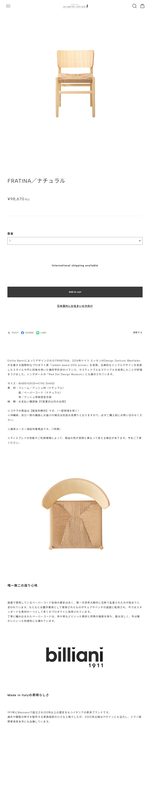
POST (13, 330)
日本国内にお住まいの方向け (75, 304)
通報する (137, 331)
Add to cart (75, 290)
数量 (10, 232)
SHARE (27, 330)
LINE (41, 330)
